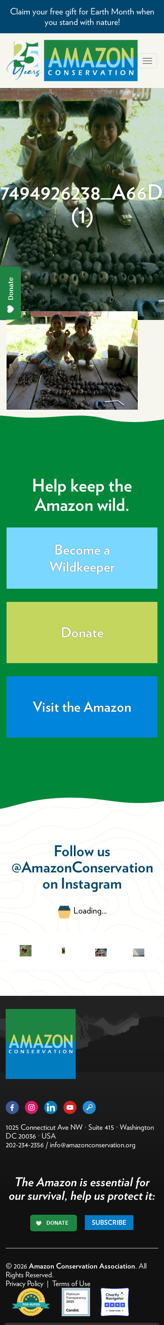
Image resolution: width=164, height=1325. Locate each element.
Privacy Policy (24, 1283)
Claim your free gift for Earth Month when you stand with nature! (82, 16)
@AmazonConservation (82, 867)
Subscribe (109, 1223)
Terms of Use (71, 1283)
